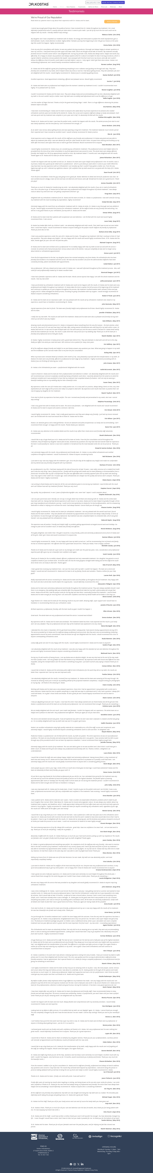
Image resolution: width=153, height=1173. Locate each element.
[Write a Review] (112, 21)
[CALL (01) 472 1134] (93, 2)
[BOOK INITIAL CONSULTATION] (113, 2)
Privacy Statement (78, 1170)
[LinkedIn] (82, 1164)
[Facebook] (70, 1164)
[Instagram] (74, 1164)
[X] (78, 1164)
